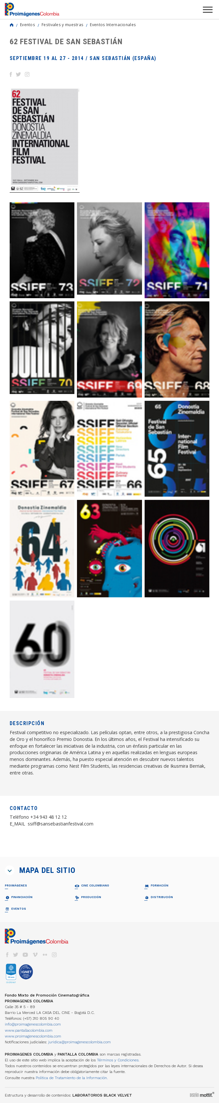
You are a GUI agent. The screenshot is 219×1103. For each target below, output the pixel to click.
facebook (7, 954)
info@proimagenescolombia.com (33, 1024)
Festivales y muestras (62, 24)
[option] (45, 140)
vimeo (35, 954)
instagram (54, 954)
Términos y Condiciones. (118, 1060)
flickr (45, 954)
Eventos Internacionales (113, 24)
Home (12, 24)
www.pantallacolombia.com (28, 1030)
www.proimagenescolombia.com (33, 1036)
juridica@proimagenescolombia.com (79, 1042)
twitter (16, 954)
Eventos (27, 24)
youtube (25, 954)
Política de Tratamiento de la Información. (72, 1078)
